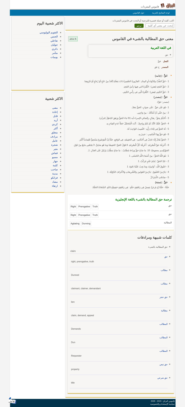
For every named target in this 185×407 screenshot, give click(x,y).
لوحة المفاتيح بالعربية (160, 13)
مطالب (163, 270)
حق (165, 257)
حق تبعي (163, 364)
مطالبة (163, 310)
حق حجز (163, 297)
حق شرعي (162, 378)
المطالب (163, 324)
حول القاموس (138, 13)
